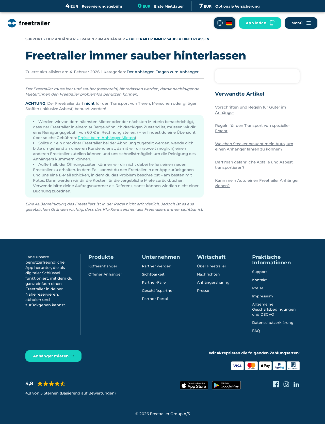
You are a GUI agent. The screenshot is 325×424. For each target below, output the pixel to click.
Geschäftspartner (158, 290)
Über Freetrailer (211, 266)
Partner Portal (155, 298)
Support (33, 39)
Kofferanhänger (102, 266)
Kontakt (259, 280)
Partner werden (156, 266)
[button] (224, 23)
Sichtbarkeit (153, 274)
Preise (258, 288)
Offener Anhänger (105, 274)
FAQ (256, 330)
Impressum (262, 296)
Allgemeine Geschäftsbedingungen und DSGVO (274, 309)
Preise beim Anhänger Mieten (106, 137)
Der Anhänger (61, 39)
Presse (203, 290)
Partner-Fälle (154, 282)
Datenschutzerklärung (273, 322)
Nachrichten (208, 274)
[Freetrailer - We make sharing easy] (29, 23)
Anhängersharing (213, 282)
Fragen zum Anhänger (102, 39)
